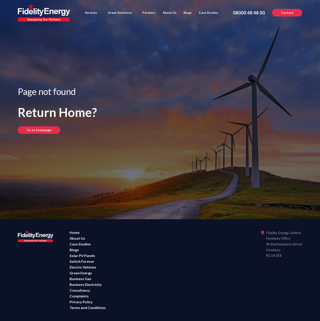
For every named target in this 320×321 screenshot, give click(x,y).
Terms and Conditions (88, 307)
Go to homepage (39, 130)
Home (75, 232)
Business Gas (80, 279)
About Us (169, 12)
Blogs (188, 12)
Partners (149, 12)
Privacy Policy (81, 302)
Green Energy (81, 273)
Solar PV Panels (82, 255)
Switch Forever (82, 261)
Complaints (79, 296)
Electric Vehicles (83, 267)
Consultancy (80, 290)
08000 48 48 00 (249, 12)
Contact (287, 12)
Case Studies (208, 12)
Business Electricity (86, 284)
